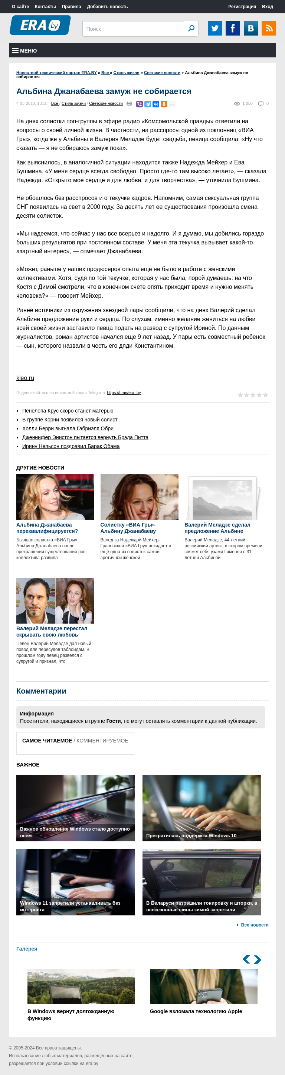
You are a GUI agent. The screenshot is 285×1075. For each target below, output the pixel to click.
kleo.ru (25, 378)
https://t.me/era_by (124, 392)
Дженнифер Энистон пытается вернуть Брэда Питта (85, 437)
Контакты (45, 6)
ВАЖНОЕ (28, 765)
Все (55, 103)
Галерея (26, 949)
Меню (24, 51)
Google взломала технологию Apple (204, 991)
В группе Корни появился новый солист (70, 420)
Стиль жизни (74, 103)
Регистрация (242, 6)
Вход (267, 6)
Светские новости (106, 103)
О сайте (20, 6)
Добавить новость (107, 6)
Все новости (255, 925)
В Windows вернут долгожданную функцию (81, 995)
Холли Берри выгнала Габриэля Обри (68, 428)
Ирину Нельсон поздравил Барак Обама (70, 446)
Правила (71, 6)
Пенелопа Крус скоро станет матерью (67, 411)
